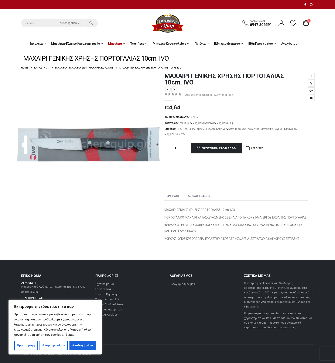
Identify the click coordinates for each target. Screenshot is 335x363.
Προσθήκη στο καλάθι (219, 148)
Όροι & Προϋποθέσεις (109, 304)
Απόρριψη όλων (53, 345)
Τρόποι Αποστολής (107, 299)
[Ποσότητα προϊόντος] (175, 148)
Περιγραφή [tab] (172, 195)
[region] (55, 327)
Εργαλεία (36, 43)
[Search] (91, 23)
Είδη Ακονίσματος (227, 43)
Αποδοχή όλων (82, 345)
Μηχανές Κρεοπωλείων (169, 43)
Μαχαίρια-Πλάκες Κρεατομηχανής (75, 43)
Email (311, 97)
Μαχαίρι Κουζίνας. (175, 134)
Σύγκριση (257, 147)
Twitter (311, 83)
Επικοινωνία (103, 289)
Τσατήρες (137, 43)
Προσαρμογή (26, 345)
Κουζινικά (253, 128)
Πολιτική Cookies (106, 314)
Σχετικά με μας (104, 284)
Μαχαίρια (115, 43)
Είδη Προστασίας (260, 43)
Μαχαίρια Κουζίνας (203, 122)
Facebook (311, 76)
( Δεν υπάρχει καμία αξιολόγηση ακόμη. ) (209, 94)
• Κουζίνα (182, 128)
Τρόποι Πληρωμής (106, 294)
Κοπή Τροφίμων (237, 128)
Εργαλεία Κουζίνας (216, 128)
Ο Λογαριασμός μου (182, 284)
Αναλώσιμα (289, 43)
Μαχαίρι (291, 128)
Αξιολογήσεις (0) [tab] (199, 195)
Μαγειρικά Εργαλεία (273, 128)
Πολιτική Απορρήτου (108, 309)
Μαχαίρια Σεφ (224, 122)
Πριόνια (200, 43)
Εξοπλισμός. (196, 128)
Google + (311, 90)
